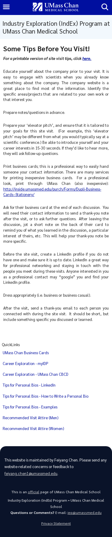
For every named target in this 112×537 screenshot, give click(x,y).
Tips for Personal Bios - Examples (30, 406)
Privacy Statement (56, 523)
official (33, 492)
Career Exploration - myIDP (25, 363)
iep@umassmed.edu (84, 512)
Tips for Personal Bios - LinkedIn (29, 384)
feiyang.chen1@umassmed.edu (30, 473)
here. (86, 58)
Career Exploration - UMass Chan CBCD (35, 374)
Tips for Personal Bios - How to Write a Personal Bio (45, 396)
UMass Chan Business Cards (26, 352)
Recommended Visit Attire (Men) (31, 417)
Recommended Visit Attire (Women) (33, 428)
